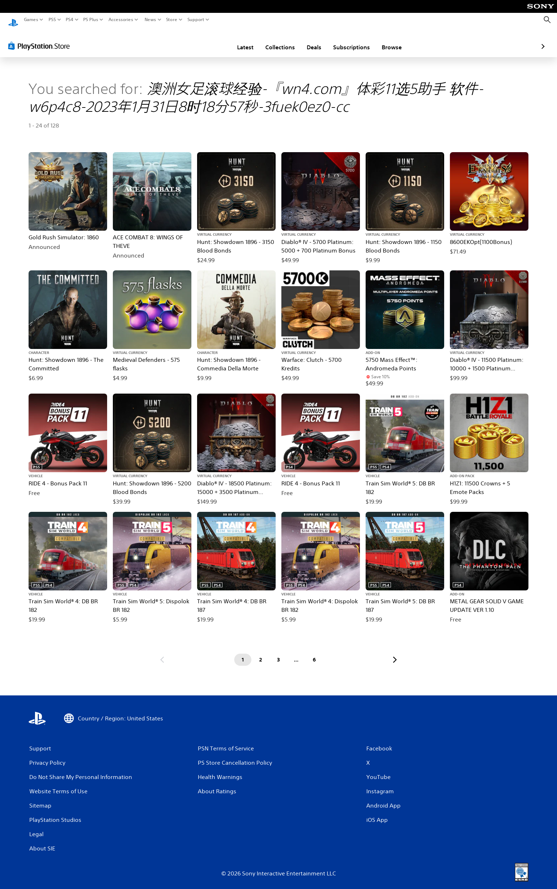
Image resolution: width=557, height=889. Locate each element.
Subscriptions (309, 40)
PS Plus (90, 20)
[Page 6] (314, 653)
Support (196, 20)
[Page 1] (242, 653)
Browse (350, 40)
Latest (203, 40)
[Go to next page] (395, 653)
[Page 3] (278, 653)
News (150, 20)
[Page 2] (260, 653)
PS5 (52, 20)
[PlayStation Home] (13, 20)
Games (31, 20)
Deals (272, 40)
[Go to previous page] (162, 653)
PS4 (70, 20)
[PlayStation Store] (41, 39)
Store (171, 20)
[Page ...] (296, 653)
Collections (238, 40)
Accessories (121, 20)
